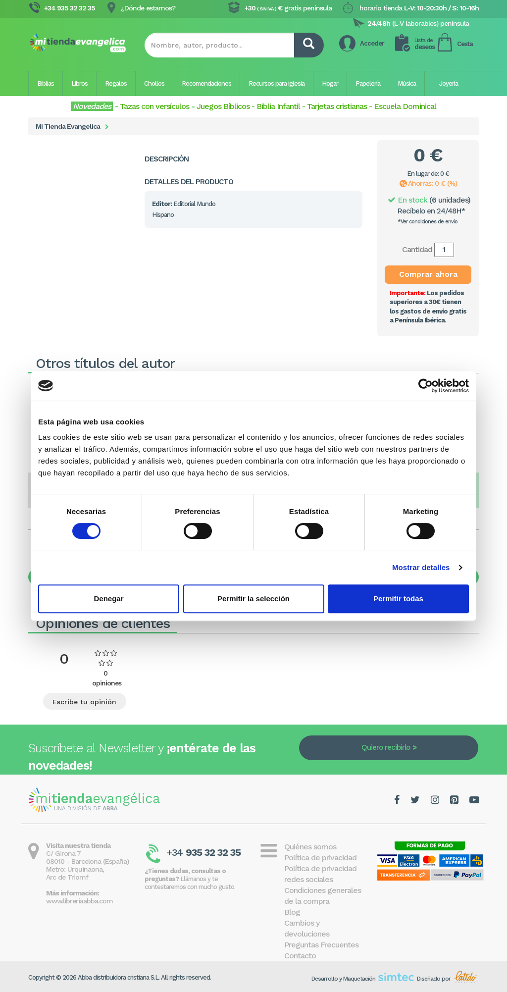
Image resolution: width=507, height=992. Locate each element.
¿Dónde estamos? (148, 8)
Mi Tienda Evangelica (68, 126)
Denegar (108, 598)
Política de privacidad (320, 857)
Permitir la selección (253, 598)
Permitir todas (398, 598)
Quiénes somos (310, 846)
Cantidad (417, 249)
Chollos (154, 83)
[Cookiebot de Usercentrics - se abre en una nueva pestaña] (425, 385)
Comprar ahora (428, 274)
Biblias (45, 83)
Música (407, 83)
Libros (79, 83)
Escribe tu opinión (84, 702)
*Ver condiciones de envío (427, 221)
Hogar (330, 83)
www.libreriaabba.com (79, 901)
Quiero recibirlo (385, 747)
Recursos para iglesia (276, 83)
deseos (424, 44)
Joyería (448, 83)
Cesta (465, 44)
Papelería (367, 83)
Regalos (116, 83)
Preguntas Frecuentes (321, 944)
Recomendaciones (206, 83)
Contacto (300, 955)
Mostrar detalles (421, 567)
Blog (292, 912)
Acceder (372, 43)
